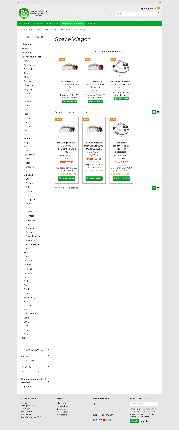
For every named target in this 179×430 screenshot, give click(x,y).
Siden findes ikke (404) (31, 417)
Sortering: (60, 112)
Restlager (25, 403)
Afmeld (144, 421)
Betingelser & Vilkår (29, 406)
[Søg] (159, 13)
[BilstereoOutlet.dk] (33, 13)
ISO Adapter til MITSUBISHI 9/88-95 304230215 (95, 84)
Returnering (26, 411)
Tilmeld (134, 421)
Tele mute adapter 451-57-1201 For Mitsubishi (121, 83)
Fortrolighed (26, 409)
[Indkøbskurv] (150, 8)
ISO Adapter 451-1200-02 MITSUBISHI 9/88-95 (70, 84)
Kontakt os (26, 414)
